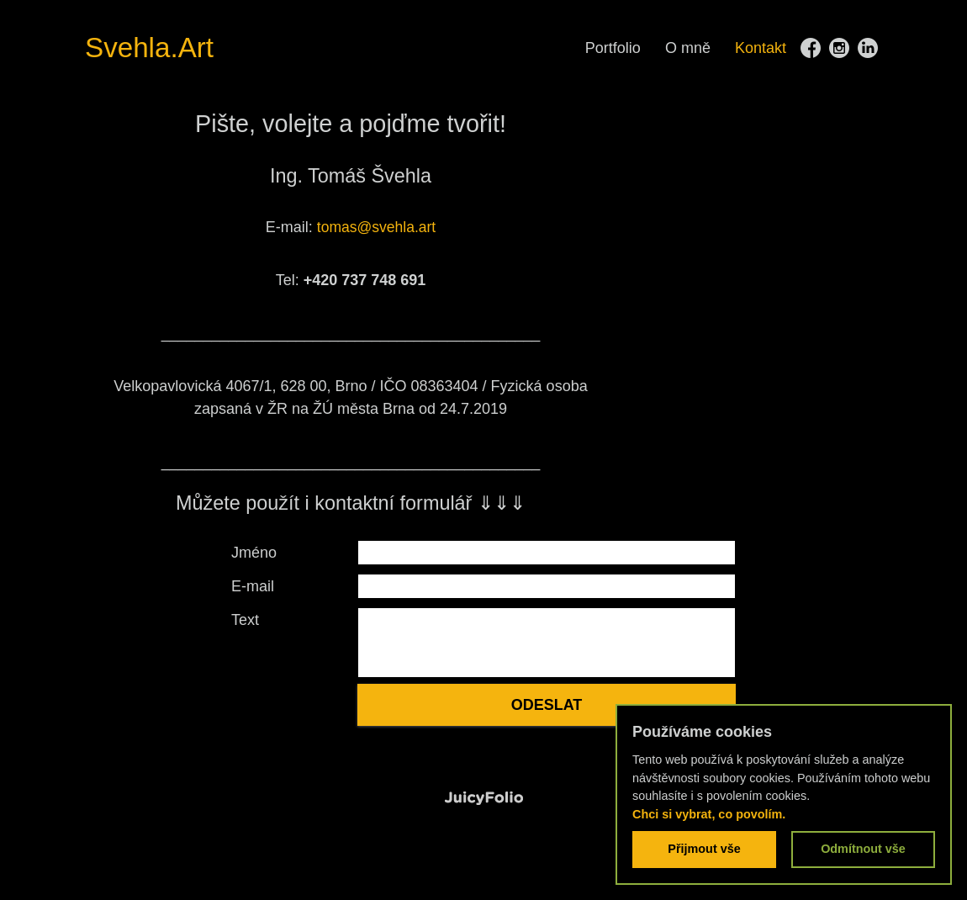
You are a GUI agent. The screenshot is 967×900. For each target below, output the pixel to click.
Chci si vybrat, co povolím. (708, 814)
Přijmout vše (704, 848)
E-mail (252, 586)
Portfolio (613, 48)
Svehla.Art (155, 47)
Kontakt (760, 48)
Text (245, 619)
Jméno (254, 552)
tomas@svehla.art (376, 227)
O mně (688, 48)
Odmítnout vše (863, 848)
